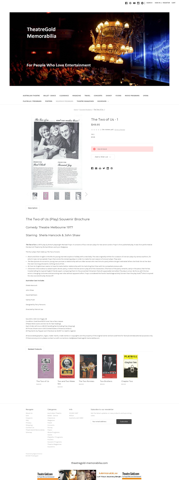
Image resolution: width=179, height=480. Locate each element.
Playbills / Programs (32, 101)
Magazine (76, 96)
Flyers (118, 96)
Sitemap (29, 432)
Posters (48, 101)
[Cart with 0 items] (173, 3)
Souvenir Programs (64, 101)
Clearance (64, 96)
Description (32, 208)
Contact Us (30, 428)
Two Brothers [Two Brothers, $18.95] (106, 381)
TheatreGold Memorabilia (35, 430)
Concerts (98, 96)
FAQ (27, 420)
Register (166, 3)
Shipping (29, 425)
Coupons (29, 418)
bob (27, 416)
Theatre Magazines (85, 101)
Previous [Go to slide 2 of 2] (27, 194)
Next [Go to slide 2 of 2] (86, 194)
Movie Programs (132, 96)
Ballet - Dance (49, 96)
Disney (109, 96)
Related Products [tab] (35, 349)
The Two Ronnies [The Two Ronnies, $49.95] (86, 381)
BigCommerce (37, 454)
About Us (29, 413)
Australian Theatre (31, 96)
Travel (87, 96)
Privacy (28, 423)
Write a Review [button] (120, 130)
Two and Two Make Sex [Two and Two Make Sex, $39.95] (66, 382)
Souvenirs (103, 101)
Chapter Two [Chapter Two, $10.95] (127, 381)
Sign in (157, 3)
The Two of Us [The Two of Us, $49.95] (42, 381)
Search (149, 3)
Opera (145, 96)
